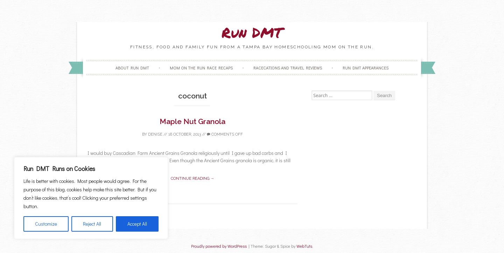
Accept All (137, 223)
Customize (46, 223)
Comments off (225, 134)
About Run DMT (132, 67)
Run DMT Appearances (365, 67)
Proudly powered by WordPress (219, 246)
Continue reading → (192, 178)
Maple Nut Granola (192, 121)
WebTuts (304, 246)
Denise (155, 134)
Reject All (92, 223)
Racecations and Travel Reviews (287, 67)
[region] (91, 198)
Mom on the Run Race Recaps (201, 67)
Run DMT (252, 32)
